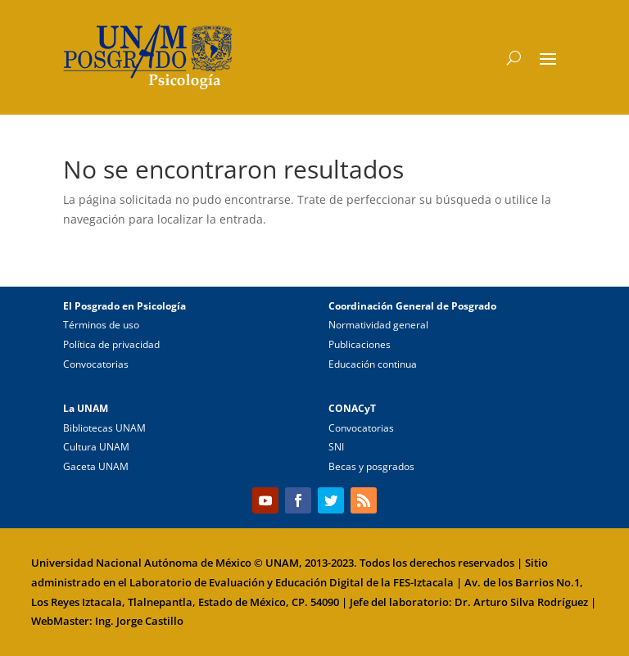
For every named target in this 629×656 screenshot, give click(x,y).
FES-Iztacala (423, 582)
